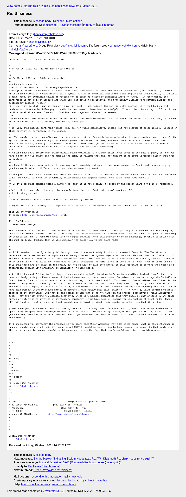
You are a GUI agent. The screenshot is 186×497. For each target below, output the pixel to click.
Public (44, 5)
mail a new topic (72, 476)
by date (61, 480)
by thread (74, 480)
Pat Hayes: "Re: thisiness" (44, 466)
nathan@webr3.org (25, 45)
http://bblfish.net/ (25, 386)
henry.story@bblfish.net (48, 34)
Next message (48, 24)
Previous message (70, 24)
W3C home (14, 5)
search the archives (64, 484)
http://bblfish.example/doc (39, 215)
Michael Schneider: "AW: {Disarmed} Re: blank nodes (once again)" (80, 462)
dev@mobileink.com (73, 45)
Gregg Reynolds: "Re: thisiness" (53, 470)
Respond (58, 21)
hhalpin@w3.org (20, 49)
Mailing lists (31, 5)
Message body (42, 21)
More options (74, 21)
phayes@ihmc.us (39, 41)
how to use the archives (35, 484)
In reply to (89, 24)
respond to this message (46, 476)
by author (101, 480)
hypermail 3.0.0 (54, 490)
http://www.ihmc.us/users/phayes (68, 414)
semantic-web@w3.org (65, 5)
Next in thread (105, 24)
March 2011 (89, 5)
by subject (87, 480)
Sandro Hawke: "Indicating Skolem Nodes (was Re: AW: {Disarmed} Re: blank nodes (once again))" (94, 458)
